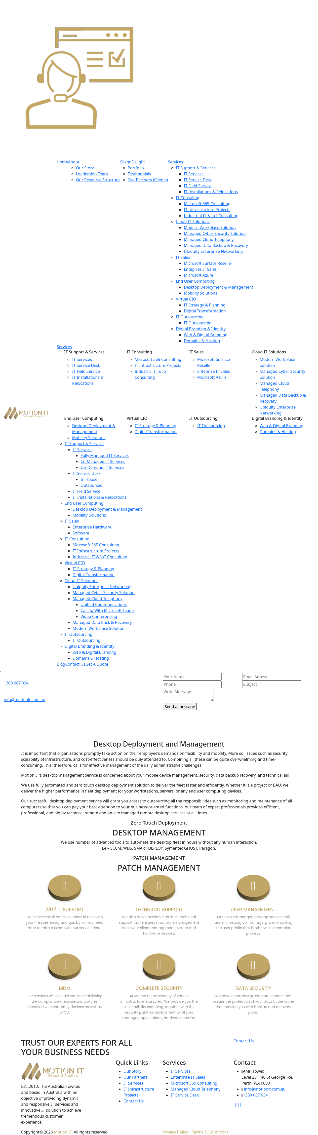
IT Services (194, 174)
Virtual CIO (186, 299)
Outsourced (91, 485)
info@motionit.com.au (24, 699)
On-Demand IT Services (102, 467)
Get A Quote (96, 664)
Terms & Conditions (210, 1132)
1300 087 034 (16, 683)
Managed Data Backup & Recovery (216, 245)
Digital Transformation (205, 311)
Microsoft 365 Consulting (207, 203)
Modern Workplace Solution (210, 227)
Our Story (85, 168)
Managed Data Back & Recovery (102, 622)
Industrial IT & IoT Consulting (211, 215)
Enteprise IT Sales (200, 269)
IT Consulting (188, 197)
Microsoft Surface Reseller (208, 263)
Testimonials (139, 174)
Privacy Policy (175, 1132)
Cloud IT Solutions (193, 221)
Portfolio (136, 168)
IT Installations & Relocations (211, 191)
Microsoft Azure (198, 275)
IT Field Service (197, 186)
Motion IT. (63, 1132)
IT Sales (183, 257)
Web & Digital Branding (206, 335)
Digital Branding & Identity (201, 329)
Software (81, 533)
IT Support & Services (196, 168)
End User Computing (195, 281)
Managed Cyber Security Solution (215, 233)
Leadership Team (92, 174)
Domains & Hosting (202, 340)
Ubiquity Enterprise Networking (213, 251)
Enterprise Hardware (92, 527)
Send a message (180, 706)
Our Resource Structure (98, 180)
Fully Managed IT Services (104, 455)
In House (88, 479)
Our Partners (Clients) (148, 180)
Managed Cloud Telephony (209, 239)
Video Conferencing (98, 616)
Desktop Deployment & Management (218, 287)
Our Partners (135, 1077)
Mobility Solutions (200, 293)
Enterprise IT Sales (188, 1077)
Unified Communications (103, 604)
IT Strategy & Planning (205, 305)
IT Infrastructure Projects (207, 209)
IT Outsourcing (190, 317)
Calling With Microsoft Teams (107, 610)
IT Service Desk (198, 180)
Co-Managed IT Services (102, 461)
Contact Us (244, 1041)
